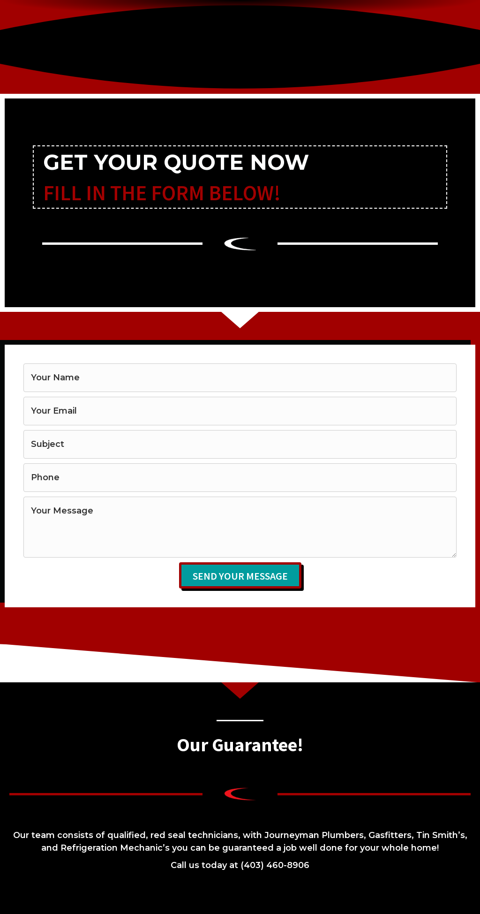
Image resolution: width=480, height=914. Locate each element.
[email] (240, 411)
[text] (240, 377)
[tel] (240, 477)
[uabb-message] (240, 527)
